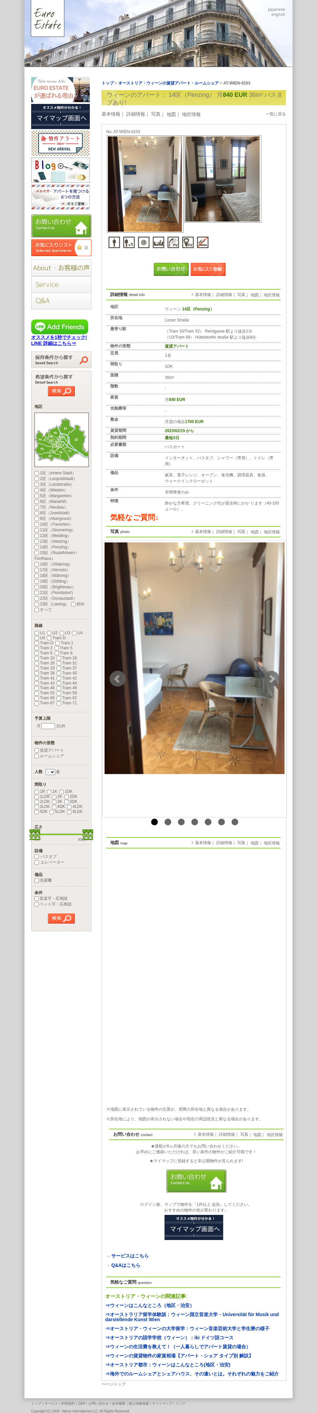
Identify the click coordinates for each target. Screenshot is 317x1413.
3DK (70, 801)
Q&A (81, 1403)
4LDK (74, 806)
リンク (181, 1403)
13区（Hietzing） (53, 541)
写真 (156, 114)
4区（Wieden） (51, 490)
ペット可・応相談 (53, 904)
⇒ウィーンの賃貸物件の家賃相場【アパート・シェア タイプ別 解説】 (179, 1355)
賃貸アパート (49, 750)
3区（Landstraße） (54, 484)
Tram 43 (45, 683)
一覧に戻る (276, 114)
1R (40, 791)
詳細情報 (135, 114)
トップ (36, 1403)
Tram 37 (67, 668)
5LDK (57, 811)
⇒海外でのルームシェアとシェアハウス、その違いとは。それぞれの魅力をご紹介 (192, 1373)
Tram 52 (45, 693)
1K (52, 791)
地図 (171, 114)
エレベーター (50, 862)
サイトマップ (162, 1403)
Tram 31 (67, 663)
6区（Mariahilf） (52, 501)
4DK (58, 806)
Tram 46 (45, 688)
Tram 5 (64, 648)
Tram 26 (45, 663)
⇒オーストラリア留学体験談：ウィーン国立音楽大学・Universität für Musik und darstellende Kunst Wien (192, 1317)
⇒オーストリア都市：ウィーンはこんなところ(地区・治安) (167, 1364)
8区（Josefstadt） (53, 513)
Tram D (56, 638)
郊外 (77, 604)
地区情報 (191, 114)
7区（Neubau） (51, 507)
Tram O (44, 643)
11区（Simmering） (55, 530)
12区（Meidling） (53, 535)
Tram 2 (44, 648)
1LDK (42, 796)
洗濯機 (43, 880)
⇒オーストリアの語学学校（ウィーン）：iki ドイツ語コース (169, 1337)
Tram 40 (67, 673)
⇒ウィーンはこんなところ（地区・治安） (149, 1305)
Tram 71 (67, 703)
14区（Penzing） (53, 547)
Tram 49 (67, 688)
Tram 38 (45, 673)
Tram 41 (45, 678)
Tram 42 (67, 678)
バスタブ (46, 856)
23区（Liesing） (52, 604)
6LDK (74, 811)
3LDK (42, 806)
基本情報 (111, 114)
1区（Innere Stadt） (55, 473)
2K (57, 796)
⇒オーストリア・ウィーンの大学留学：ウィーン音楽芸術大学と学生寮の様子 (187, 1328)
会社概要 (118, 1403)
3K (57, 801)
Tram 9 (64, 653)
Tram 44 (67, 683)
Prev (118, 679)
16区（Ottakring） (54, 564)
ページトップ (114, 1384)
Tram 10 (45, 658)
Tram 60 (45, 698)
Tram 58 (67, 693)
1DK (65, 791)
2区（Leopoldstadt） (56, 478)
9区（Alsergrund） (54, 518)
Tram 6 (44, 653)
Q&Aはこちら (125, 1265)
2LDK (42, 801)
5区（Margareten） (55, 495)
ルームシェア (49, 756)
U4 (77, 633)
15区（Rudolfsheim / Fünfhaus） (56, 555)
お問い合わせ (98, 1403)
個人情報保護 (139, 1403)
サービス (51, 1403)
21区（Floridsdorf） (55, 592)
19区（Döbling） (52, 581)
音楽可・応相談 (51, 898)
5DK (41, 811)
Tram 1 (64, 643)
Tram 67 (45, 703)
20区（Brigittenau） (55, 587)
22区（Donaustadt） (56, 598)
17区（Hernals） (52, 570)
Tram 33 (45, 668)
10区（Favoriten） (54, 524)
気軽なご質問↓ (134, 517)
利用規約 (68, 1403)
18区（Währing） (53, 575)
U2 (52, 633)
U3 (65, 633)
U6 (40, 638)
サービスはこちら (130, 1255)
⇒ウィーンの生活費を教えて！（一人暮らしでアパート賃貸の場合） (178, 1346)
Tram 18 (67, 658)
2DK (70, 796)
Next (271, 679)
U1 (40, 633)
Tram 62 (67, 698)
